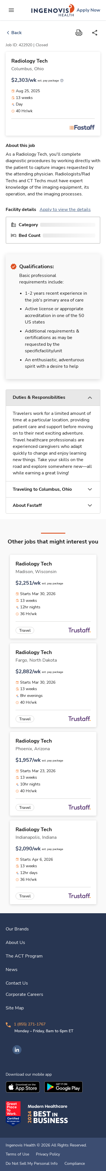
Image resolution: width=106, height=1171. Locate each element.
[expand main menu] (11, 10)
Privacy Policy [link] (48, 1154)
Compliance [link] (74, 1163)
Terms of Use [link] (17, 1154)
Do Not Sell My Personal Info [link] (32, 1163)
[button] (53, 398)
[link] (53, 10)
